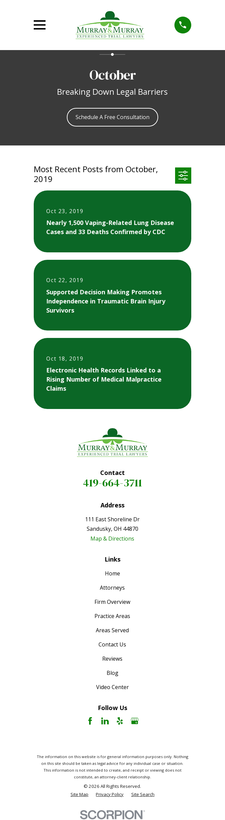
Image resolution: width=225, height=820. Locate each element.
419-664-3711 (112, 482)
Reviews (112, 658)
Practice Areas (112, 616)
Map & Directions (112, 538)
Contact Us (112, 644)
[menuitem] (79, 795)
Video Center (112, 687)
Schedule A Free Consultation (112, 117)
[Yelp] (119, 721)
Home (112, 573)
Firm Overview (112, 602)
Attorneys (112, 587)
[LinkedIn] (105, 721)
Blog (112, 673)
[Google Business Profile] (134, 721)
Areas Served (112, 630)
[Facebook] (90, 721)
